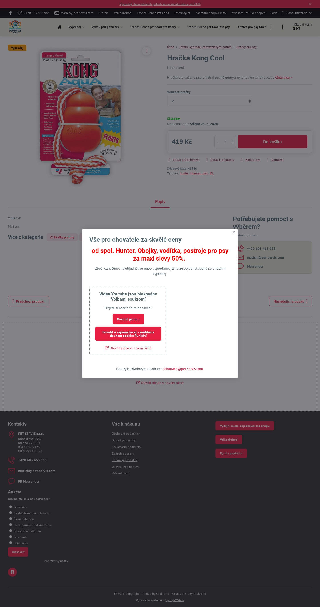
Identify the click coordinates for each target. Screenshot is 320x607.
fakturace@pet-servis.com (183, 368)
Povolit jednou (128, 319)
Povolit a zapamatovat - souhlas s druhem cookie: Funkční (128, 334)
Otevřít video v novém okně (128, 348)
